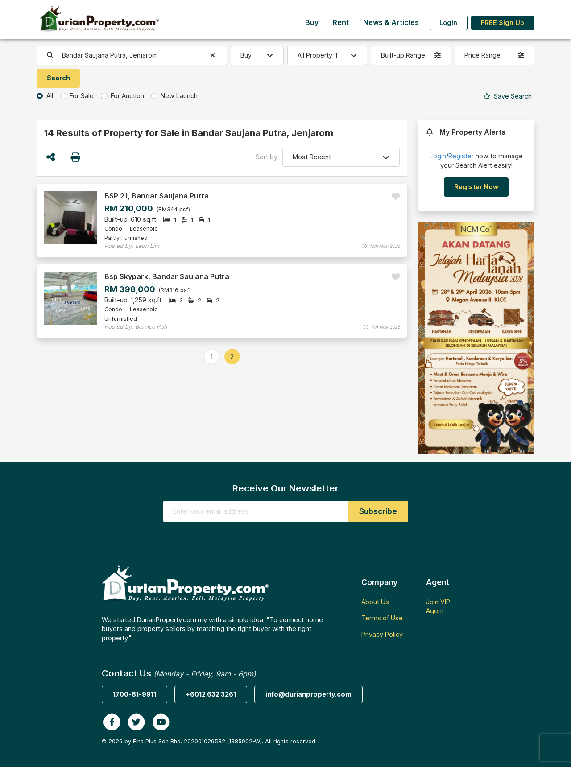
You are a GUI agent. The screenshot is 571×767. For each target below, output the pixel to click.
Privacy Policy (382, 634)
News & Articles (391, 22)
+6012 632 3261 (211, 694)
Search (507, 96)
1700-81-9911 (134, 694)
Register (461, 156)
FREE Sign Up (502, 22)
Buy (312, 22)
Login (448, 22)
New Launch (179, 95)
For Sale (82, 95)
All (49, 95)
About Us (375, 602)
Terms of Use (382, 618)
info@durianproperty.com (308, 694)
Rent (341, 22)
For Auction (127, 95)
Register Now (476, 186)
